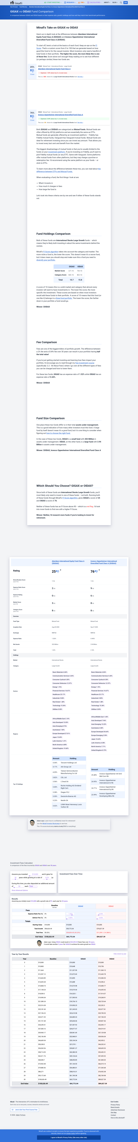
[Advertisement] (69, 95)
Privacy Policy (115, 1126)
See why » (80, 76)
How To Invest (14, 7)
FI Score (32, 74)
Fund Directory (23, 7)
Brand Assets (115, 1128)
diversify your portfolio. (45, 260)
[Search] (121, 2)
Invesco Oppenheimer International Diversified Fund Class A (60, 115)
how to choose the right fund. (58, 433)
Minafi (12, 1123)
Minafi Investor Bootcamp (51, 823)
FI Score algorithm (50, 252)
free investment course (84, 363)
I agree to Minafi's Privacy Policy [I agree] (69, 1137)
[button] (54, 2)
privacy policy (70, 1133)
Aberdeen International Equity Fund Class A (54, 69)
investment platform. (56, 152)
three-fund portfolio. (64, 298)
